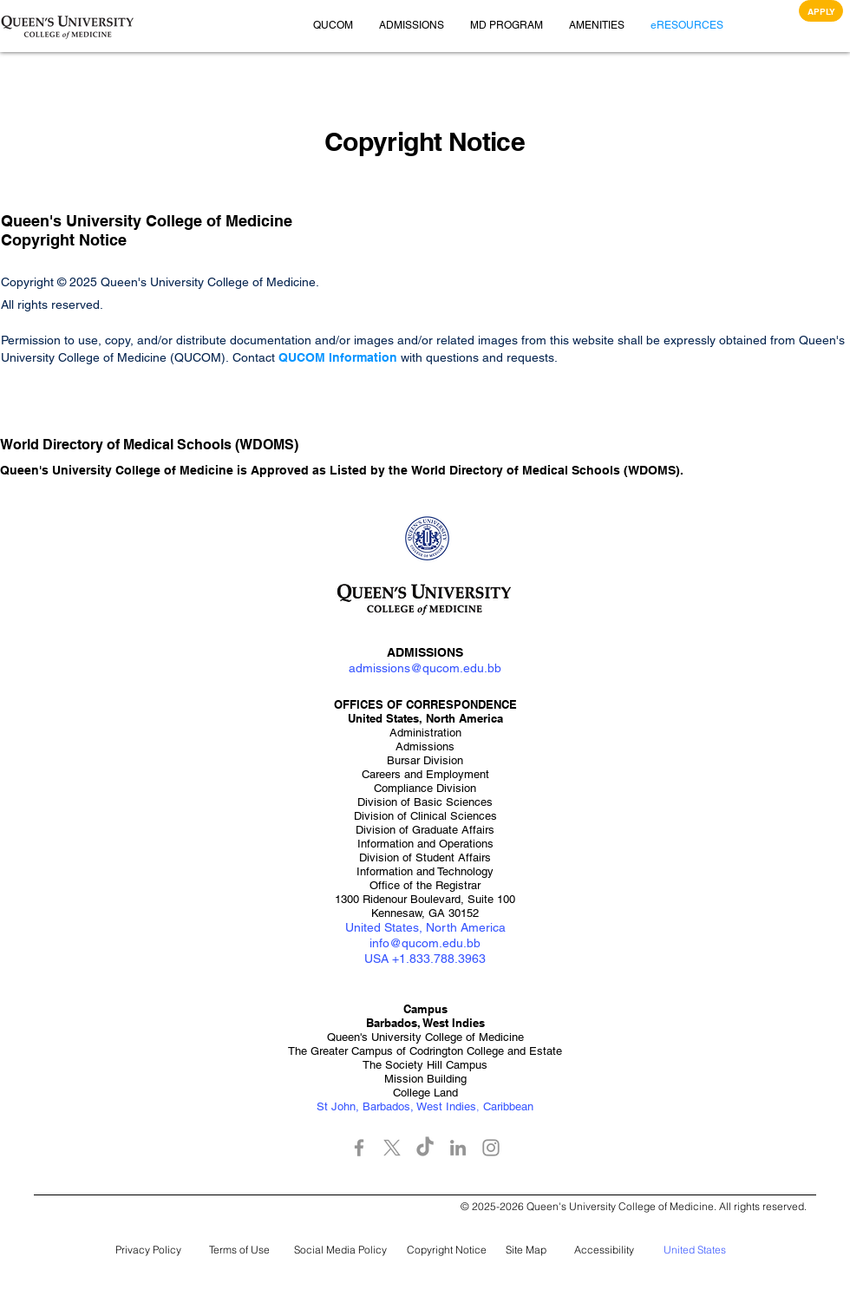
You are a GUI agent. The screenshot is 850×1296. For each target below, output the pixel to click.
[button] (68, 25)
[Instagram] (491, 1147)
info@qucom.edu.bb (425, 943)
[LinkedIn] (458, 1147)
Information (363, 357)
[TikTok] (425, 1147)
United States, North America (425, 927)
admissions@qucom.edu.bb (425, 668)
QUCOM (303, 357)
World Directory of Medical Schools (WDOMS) (545, 470)
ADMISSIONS (425, 652)
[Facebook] (359, 1147)
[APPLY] (821, 11)
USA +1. (386, 958)
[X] (392, 1147)
